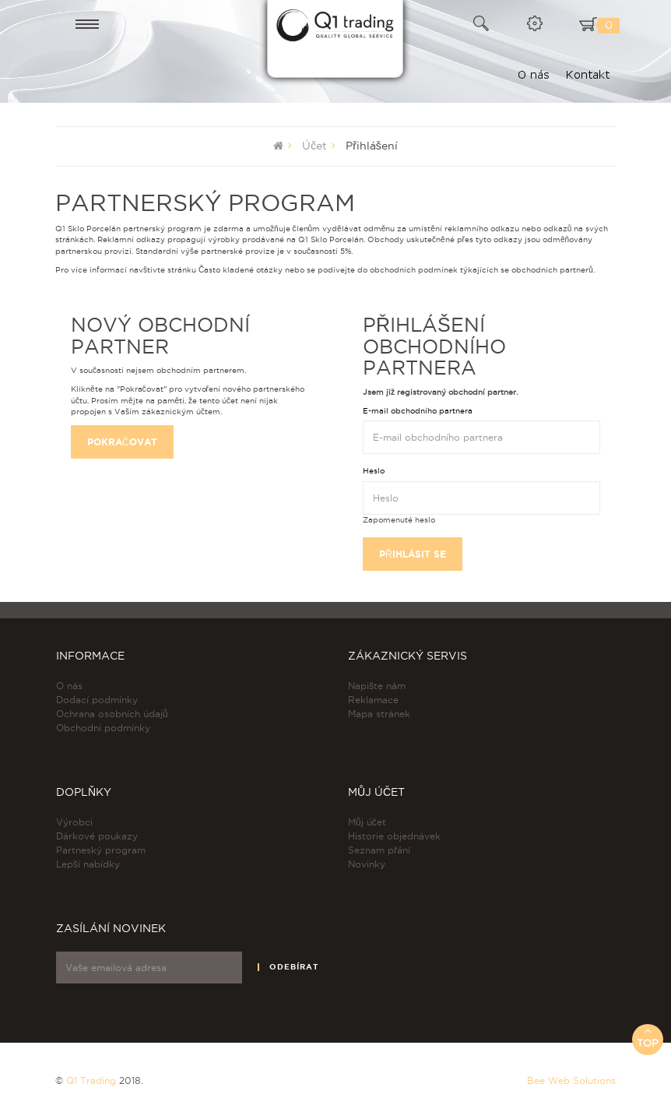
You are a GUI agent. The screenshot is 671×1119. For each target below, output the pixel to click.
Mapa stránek (379, 714)
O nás (69, 686)
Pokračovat (122, 442)
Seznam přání (379, 850)
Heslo (374, 470)
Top (648, 1037)
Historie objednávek (394, 836)
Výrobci (74, 822)
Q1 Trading (91, 1080)
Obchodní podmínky (103, 728)
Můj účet (367, 822)
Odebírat (293, 966)
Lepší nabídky (88, 864)
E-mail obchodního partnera (418, 410)
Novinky (366, 864)
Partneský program (101, 850)
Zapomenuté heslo (399, 520)
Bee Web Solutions (571, 1080)
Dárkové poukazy (97, 836)
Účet (314, 145)
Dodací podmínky (97, 700)
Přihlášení (372, 145)
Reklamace (373, 700)
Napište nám (377, 686)
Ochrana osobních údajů (112, 714)
